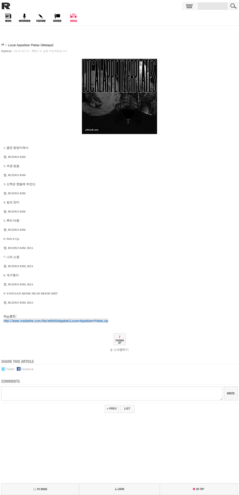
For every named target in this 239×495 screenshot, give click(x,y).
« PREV (112, 408)
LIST (127, 408)
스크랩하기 (119, 349)
